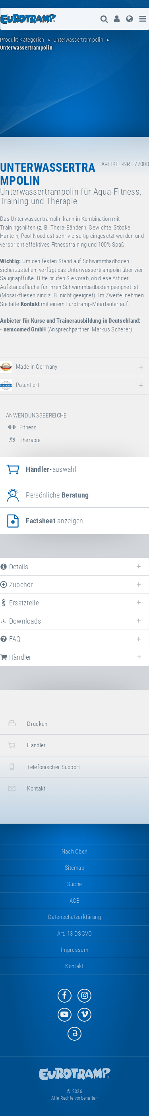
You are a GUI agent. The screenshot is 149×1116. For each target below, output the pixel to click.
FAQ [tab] (10, 639)
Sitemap (74, 867)
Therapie (23, 440)
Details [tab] (14, 567)
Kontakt (25, 788)
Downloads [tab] (20, 621)
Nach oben (75, 851)
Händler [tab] (15, 657)
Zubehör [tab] (16, 584)
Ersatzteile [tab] (19, 603)
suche (74, 884)
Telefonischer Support (43, 766)
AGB (75, 900)
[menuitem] (116, 19)
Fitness (21, 427)
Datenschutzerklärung (74, 917)
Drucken (26, 723)
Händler (26, 745)
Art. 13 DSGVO (74, 933)
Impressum (74, 949)
